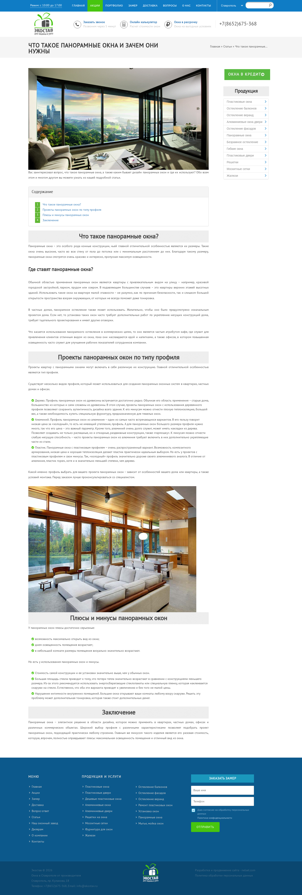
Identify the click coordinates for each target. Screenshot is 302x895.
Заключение (51, 220)
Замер (36, 799)
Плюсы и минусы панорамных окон (66, 215)
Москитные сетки (247, 169)
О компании (40, 835)
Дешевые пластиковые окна (103, 799)
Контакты (38, 841)
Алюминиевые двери (98, 811)
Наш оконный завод (45, 823)
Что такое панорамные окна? (62, 204)
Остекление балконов (247, 108)
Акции (36, 793)
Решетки (247, 162)
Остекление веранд (247, 115)
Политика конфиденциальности (214, 817)
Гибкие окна (247, 149)
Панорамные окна (247, 135)
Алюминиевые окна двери (247, 122)
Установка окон (148, 811)
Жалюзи (247, 176)
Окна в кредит (246, 74)
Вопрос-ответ (40, 811)
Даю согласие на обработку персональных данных (223, 811)
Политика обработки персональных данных (224, 875)
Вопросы (170, 5)
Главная (37, 786)
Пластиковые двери (247, 155)
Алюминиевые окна (98, 805)
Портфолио (114, 5)
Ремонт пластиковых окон (155, 805)
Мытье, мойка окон (151, 823)
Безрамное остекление (247, 142)
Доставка (38, 805)
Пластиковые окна (247, 102)
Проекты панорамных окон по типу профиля (72, 210)
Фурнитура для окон (99, 829)
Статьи (36, 817)
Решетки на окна (96, 817)
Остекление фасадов (247, 128)
